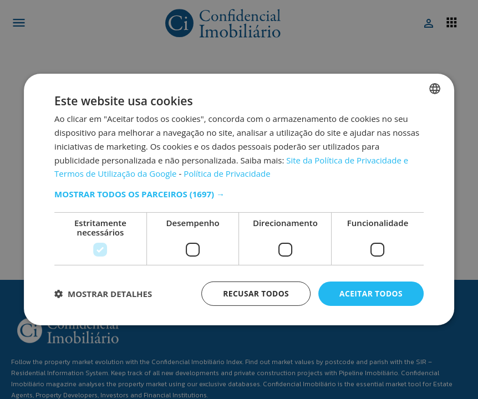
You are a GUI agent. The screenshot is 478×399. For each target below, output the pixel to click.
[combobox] (434, 88)
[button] (239, 194)
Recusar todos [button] (254, 293)
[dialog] (239, 200)
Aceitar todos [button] (371, 293)
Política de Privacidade (227, 173)
